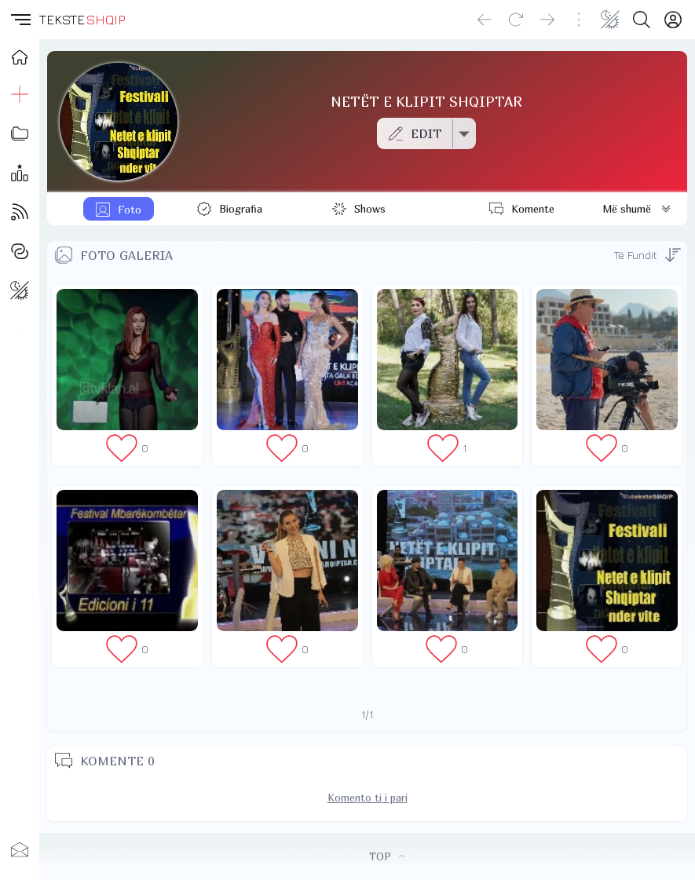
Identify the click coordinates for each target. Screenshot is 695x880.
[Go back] (484, 19)
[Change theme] (610, 19)
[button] (19, 19)
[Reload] (516, 19)
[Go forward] (547, 19)
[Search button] (641, 19)
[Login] (673, 19)
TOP (386, 856)
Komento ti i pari (367, 797)
